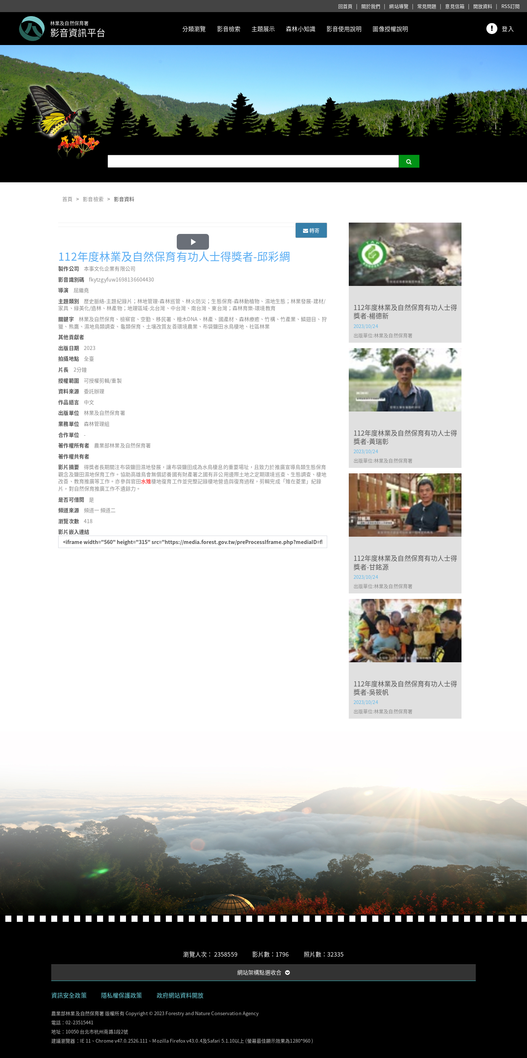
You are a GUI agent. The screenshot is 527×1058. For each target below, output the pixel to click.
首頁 (67, 198)
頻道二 (108, 510)
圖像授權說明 (390, 28)
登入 (507, 28)
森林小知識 (300, 28)
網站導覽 (398, 6)
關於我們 (370, 6)
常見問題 (426, 6)
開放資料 (482, 6)
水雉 (146, 481)
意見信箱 (454, 6)
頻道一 (91, 510)
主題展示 (263, 28)
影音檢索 (228, 28)
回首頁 (345, 6)
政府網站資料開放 (180, 995)
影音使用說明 (344, 28)
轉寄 (311, 230)
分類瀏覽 (194, 28)
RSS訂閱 (510, 6)
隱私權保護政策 (121, 995)
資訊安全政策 (69, 995)
